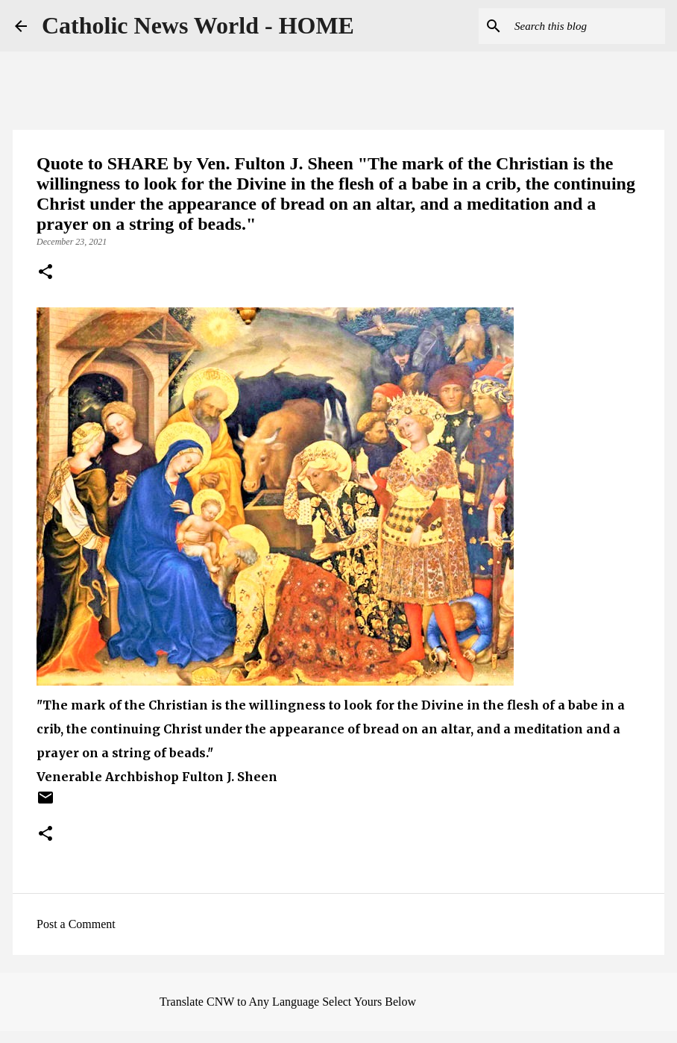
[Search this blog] (586, 26)
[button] (45, 273)
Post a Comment (76, 924)
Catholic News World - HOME (198, 25)
